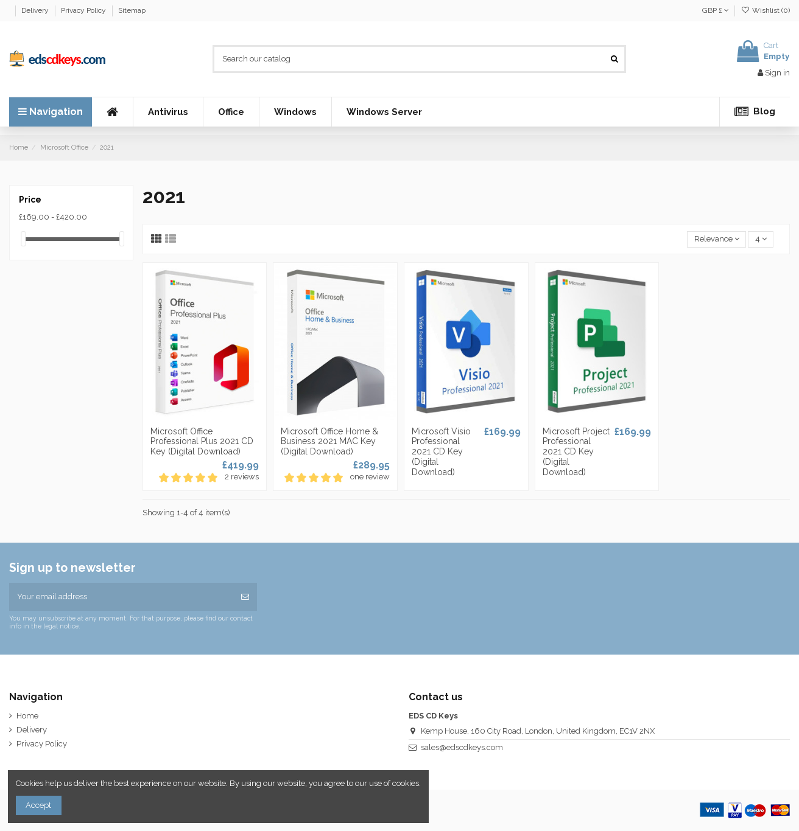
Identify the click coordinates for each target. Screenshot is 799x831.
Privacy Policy (84, 10)
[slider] (23, 238)
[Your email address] (121, 597)
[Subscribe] (245, 597)
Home (27, 715)
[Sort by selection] (716, 239)
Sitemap (132, 10)
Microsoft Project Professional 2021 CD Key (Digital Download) (576, 451)
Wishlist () (765, 10)
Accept (38, 805)
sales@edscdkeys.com (462, 747)
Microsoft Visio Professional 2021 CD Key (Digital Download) (441, 451)
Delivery (36, 10)
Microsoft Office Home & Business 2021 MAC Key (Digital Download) (329, 441)
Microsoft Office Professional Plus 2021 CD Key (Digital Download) (201, 441)
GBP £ (715, 10)
